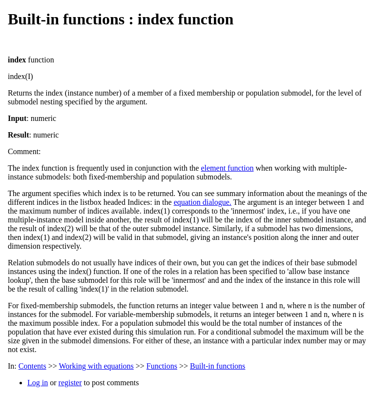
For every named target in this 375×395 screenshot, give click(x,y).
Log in (37, 382)
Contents (32, 366)
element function (227, 168)
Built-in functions (217, 366)
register (70, 382)
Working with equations (96, 366)
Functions (161, 366)
